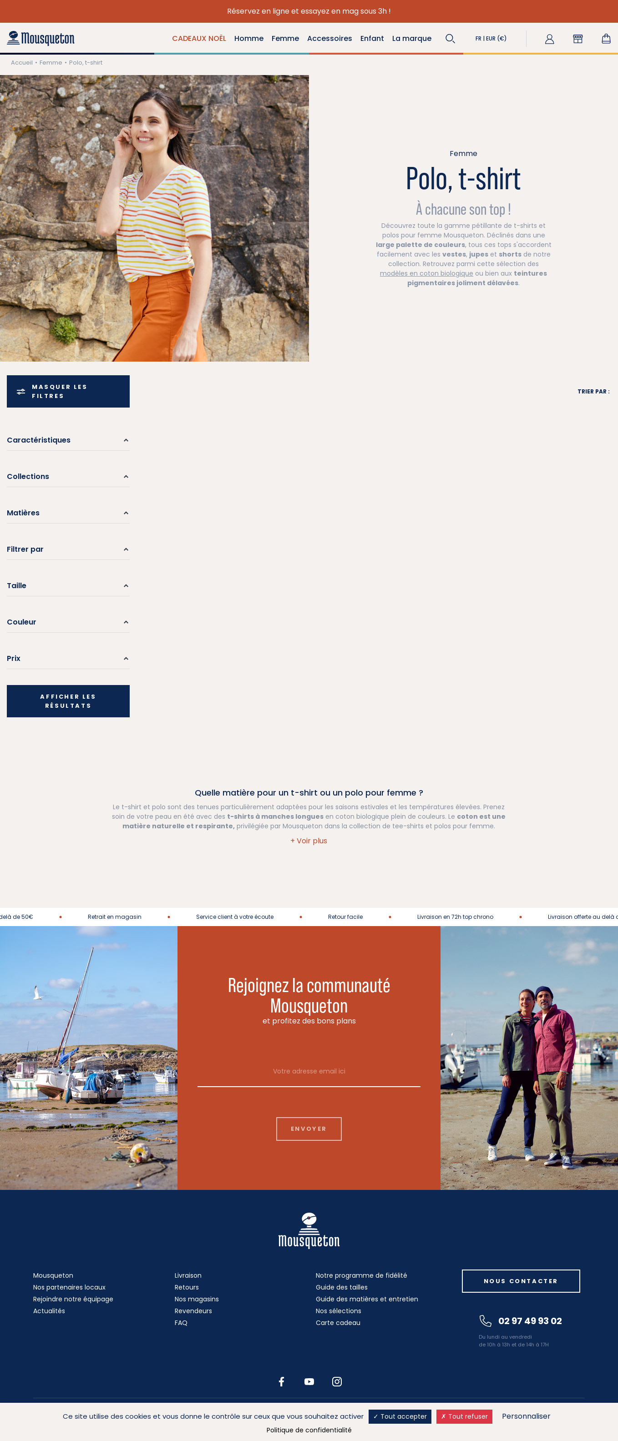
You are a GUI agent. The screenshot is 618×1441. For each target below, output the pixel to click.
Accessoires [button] (329, 38)
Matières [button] (23, 513)
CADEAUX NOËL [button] (199, 38)
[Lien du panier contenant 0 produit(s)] (606, 39)
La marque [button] (411, 38)
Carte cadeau (338, 1322)
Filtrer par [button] (25, 549)
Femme (51, 62)
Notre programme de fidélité (361, 1275)
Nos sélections (338, 1310)
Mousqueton (53, 1275)
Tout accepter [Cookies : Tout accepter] (400, 1416)
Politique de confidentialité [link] (309, 1430)
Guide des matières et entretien (367, 1299)
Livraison (188, 1275)
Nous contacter (521, 1281)
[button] (450, 39)
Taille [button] (16, 585)
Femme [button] (285, 38)
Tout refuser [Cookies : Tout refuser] (464, 1416)
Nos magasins (197, 1299)
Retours (187, 1287)
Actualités (49, 1310)
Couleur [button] (21, 622)
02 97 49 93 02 (521, 1321)
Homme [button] (248, 38)
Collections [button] (28, 476)
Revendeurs (193, 1310)
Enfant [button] (372, 38)
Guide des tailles (342, 1287)
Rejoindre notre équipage (73, 1299)
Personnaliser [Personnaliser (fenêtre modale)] (526, 1416)
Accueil (22, 62)
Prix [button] (13, 658)
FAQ (181, 1322)
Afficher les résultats (68, 701)
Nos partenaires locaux (69, 1287)
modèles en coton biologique (426, 273)
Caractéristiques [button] (39, 440)
